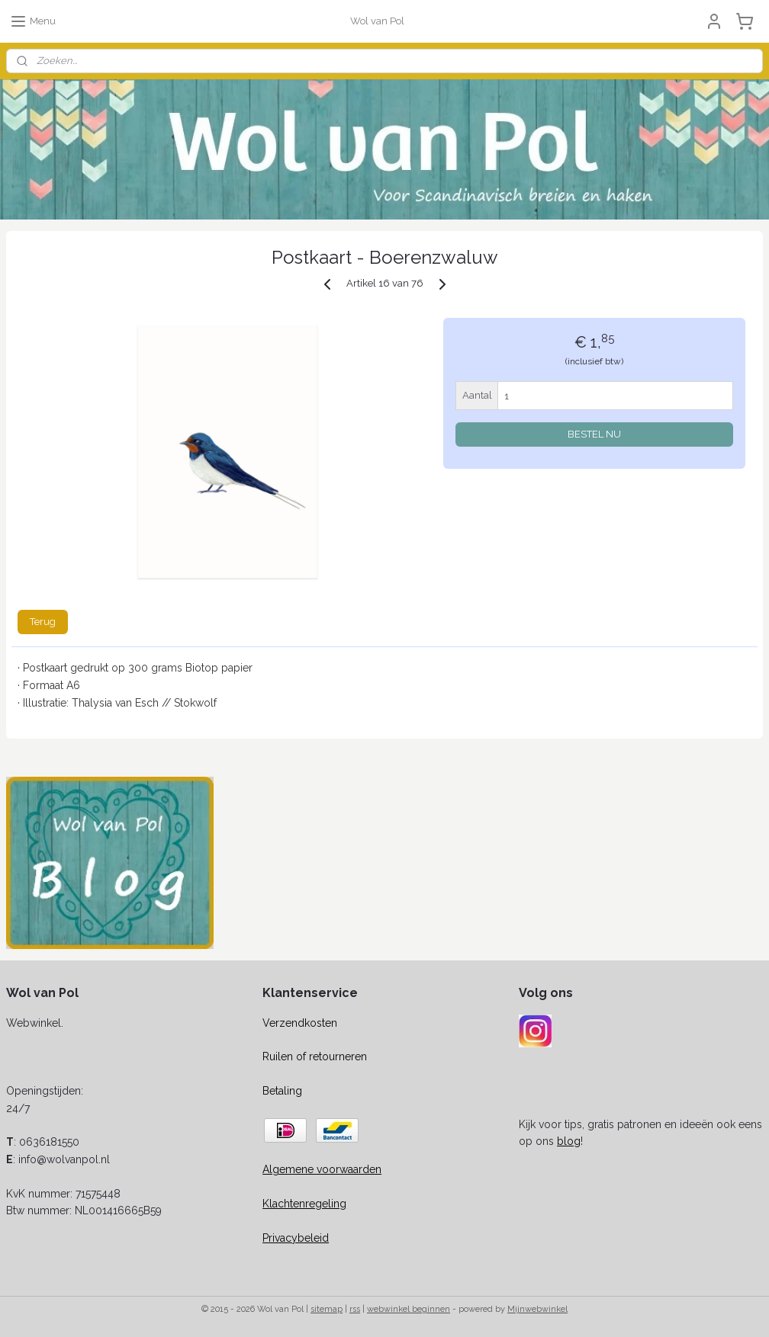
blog (569, 1141)
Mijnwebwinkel (537, 1309)
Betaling (282, 1091)
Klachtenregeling (304, 1204)
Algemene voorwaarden (321, 1169)
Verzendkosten (299, 1023)
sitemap (326, 1309)
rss (354, 1309)
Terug (43, 621)
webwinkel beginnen (408, 1309)
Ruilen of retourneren (314, 1056)
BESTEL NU (594, 435)
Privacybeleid (295, 1238)
